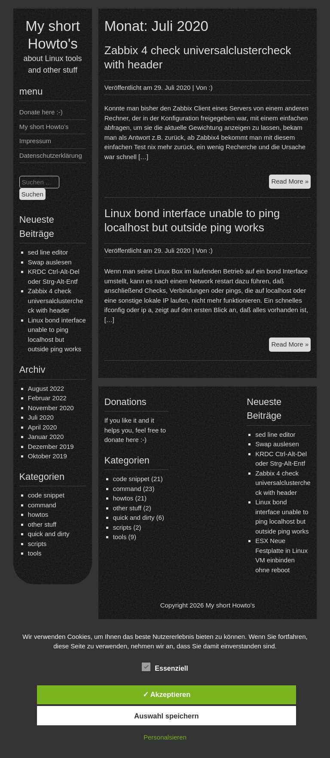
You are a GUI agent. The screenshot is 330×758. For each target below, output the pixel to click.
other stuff (42, 524)
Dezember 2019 (51, 446)
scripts (37, 543)
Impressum (35, 140)
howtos (38, 514)
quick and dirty (49, 533)
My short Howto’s (44, 126)
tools (35, 553)
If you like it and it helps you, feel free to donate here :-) (135, 430)
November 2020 (51, 407)
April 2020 (42, 427)
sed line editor (48, 252)
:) (211, 87)
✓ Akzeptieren (167, 694)
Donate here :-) (41, 112)
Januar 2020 (46, 436)
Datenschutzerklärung (50, 155)
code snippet (46, 495)
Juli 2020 (41, 417)
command (42, 505)
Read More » (291, 182)
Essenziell (165, 667)
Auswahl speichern (166, 716)
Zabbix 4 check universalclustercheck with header (55, 300)
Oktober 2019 (47, 456)
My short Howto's (230, 605)
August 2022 (46, 388)
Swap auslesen (50, 262)
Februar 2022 (47, 398)
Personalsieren (165, 737)
